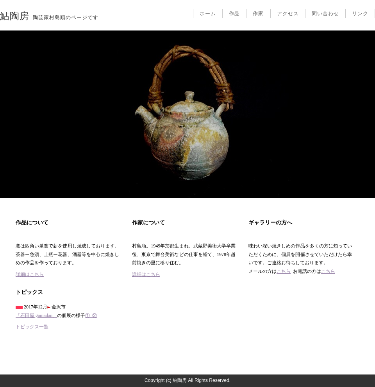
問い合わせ (325, 13)
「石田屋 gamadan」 (36, 315)
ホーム (208, 13)
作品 (234, 13)
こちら (284, 271)
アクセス (288, 13)
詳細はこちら (30, 274)
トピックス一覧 (32, 327)
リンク (360, 13)
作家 (258, 13)
